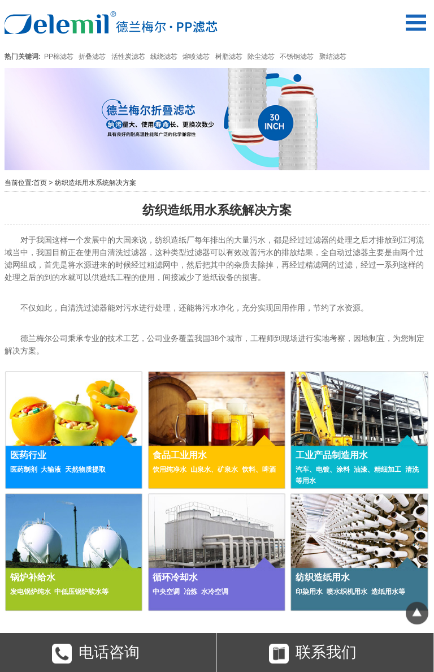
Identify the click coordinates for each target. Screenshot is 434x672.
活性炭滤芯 (128, 57)
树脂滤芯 (228, 57)
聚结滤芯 (332, 57)
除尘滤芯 (261, 57)
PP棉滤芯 (58, 57)
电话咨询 (96, 654)
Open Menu (415, 22)
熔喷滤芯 (196, 57)
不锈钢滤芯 (297, 57)
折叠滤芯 (92, 57)
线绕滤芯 (163, 57)
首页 (40, 183)
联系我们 (313, 654)
